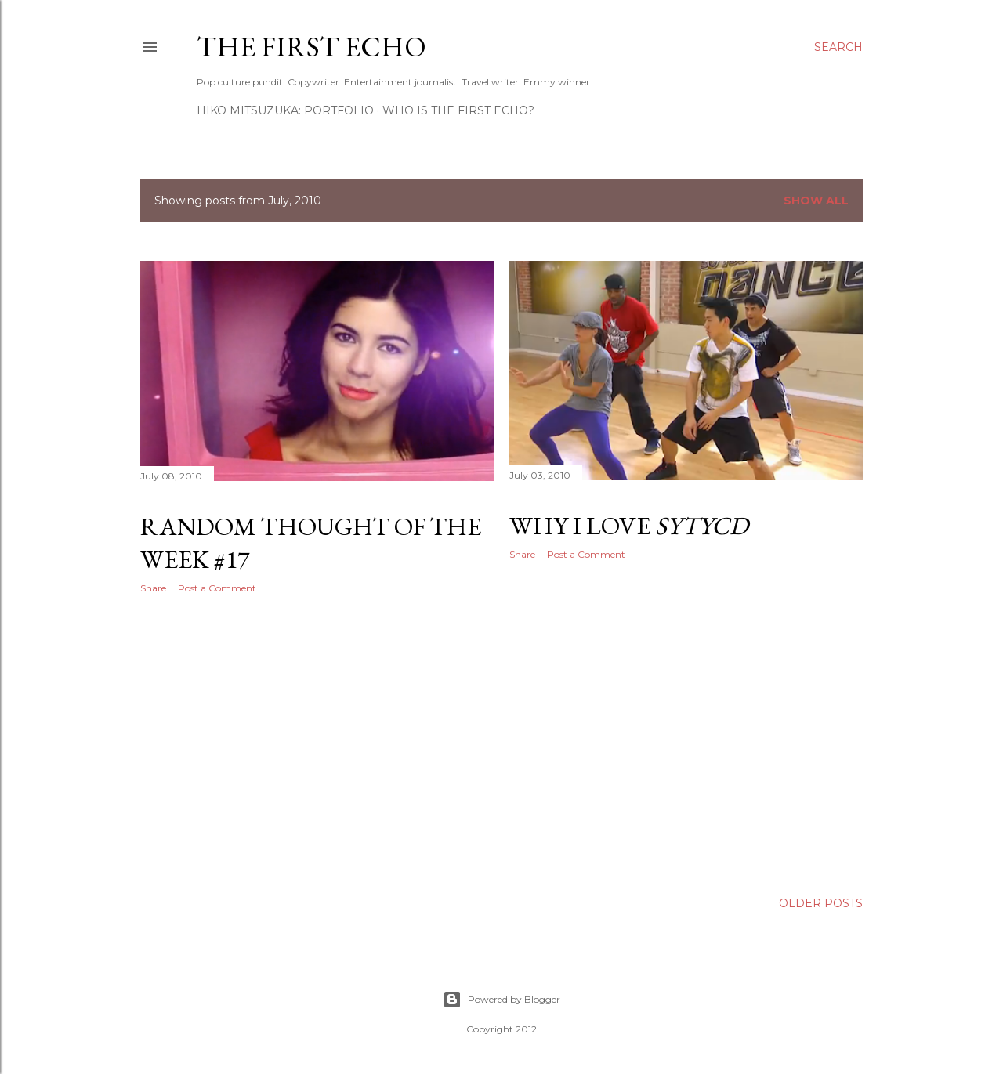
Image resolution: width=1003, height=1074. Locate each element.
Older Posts (821, 903)
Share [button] (153, 588)
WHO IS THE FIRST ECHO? (458, 110)
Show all (816, 200)
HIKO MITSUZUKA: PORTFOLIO (285, 110)
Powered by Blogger (501, 999)
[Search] (838, 47)
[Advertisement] (317, 742)
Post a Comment (217, 588)
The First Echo (311, 46)
